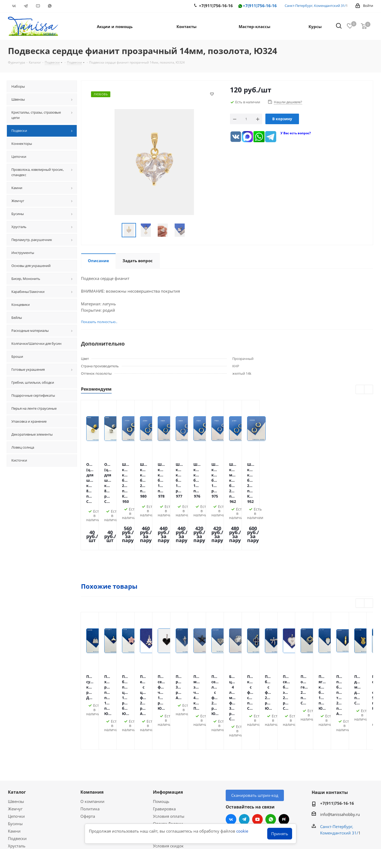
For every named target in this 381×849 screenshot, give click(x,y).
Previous (360, 389)
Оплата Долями (168, 736)
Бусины (15, 736)
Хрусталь (16, 758)
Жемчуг (15, 721)
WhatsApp (50, 5)
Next (368, 389)
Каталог (17, 705)
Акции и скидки (26, 773)
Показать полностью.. (99, 321)
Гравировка (164, 721)
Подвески (17, 751)
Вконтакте (14, 5)
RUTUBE (61, 5)
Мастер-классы (22, 782)
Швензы (16, 714)
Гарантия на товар (171, 751)
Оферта (87, 729)
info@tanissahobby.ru (340, 727)
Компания (91, 705)
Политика (89, 721)
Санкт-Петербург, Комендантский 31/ (315, 5)
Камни (14, 744)
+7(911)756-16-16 (257, 6)
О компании (92, 714)
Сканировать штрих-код (254, 708)
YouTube (38, 5)
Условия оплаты (168, 729)
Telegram (26, 5)
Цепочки (16, 729)
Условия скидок (168, 758)
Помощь (161, 714)
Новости (161, 766)
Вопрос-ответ (21, 790)
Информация (168, 705)
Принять (279, 833)
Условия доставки (170, 744)
